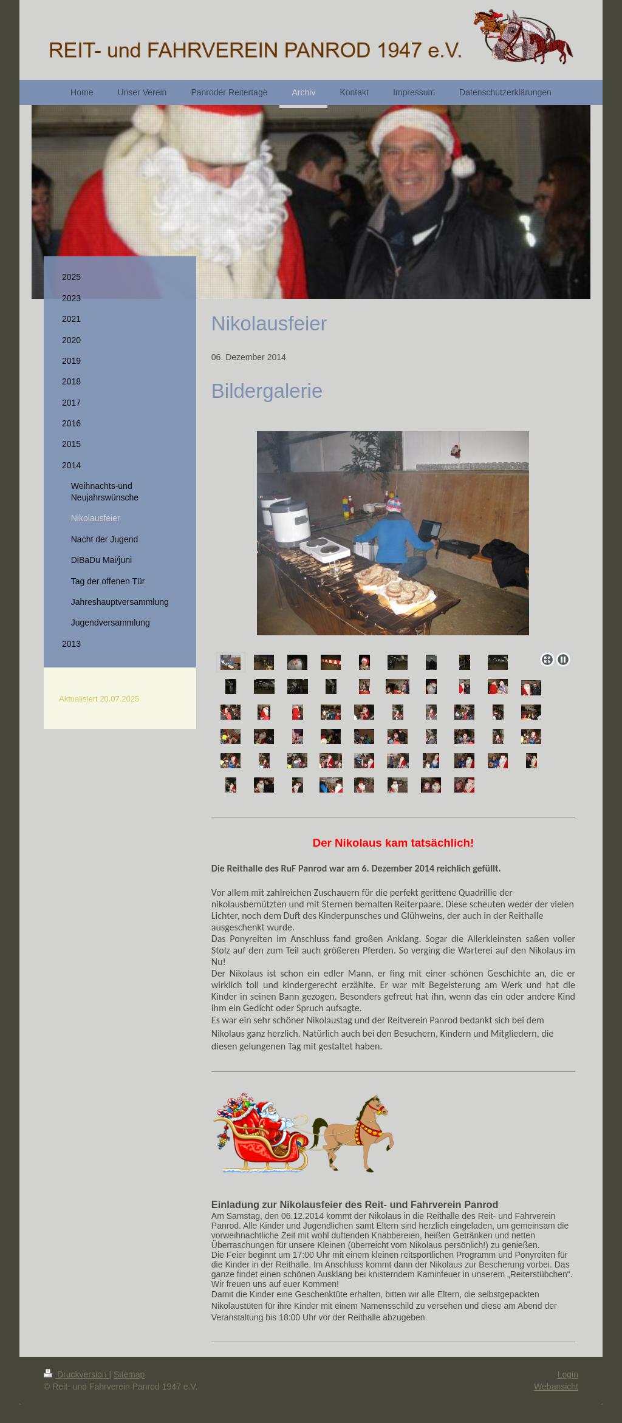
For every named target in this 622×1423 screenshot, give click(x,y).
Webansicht (556, 1386)
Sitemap (129, 1374)
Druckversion (76, 1374)
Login (568, 1374)
